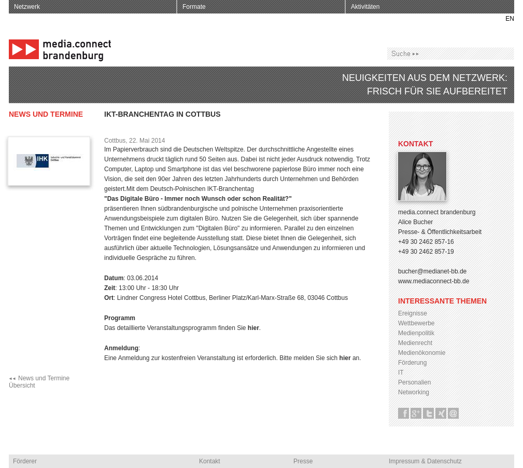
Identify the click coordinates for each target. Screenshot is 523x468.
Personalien (414, 382)
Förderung (412, 362)
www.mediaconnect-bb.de (433, 281)
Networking (413, 392)
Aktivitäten (365, 6)
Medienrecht (415, 343)
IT (401, 372)
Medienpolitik (416, 333)
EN (509, 18)
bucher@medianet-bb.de (432, 271)
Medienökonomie (421, 352)
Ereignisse (412, 313)
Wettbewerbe (416, 323)
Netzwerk (27, 6)
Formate (194, 6)
